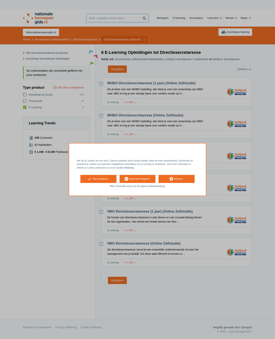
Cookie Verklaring (125, 167)
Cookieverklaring (155, 186)
